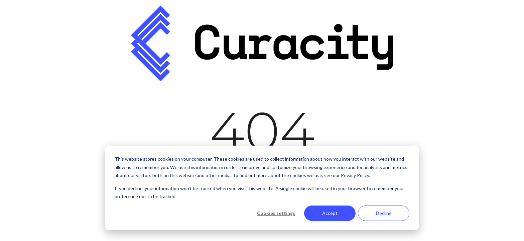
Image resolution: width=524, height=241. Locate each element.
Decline (384, 213)
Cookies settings (276, 213)
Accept (330, 213)
